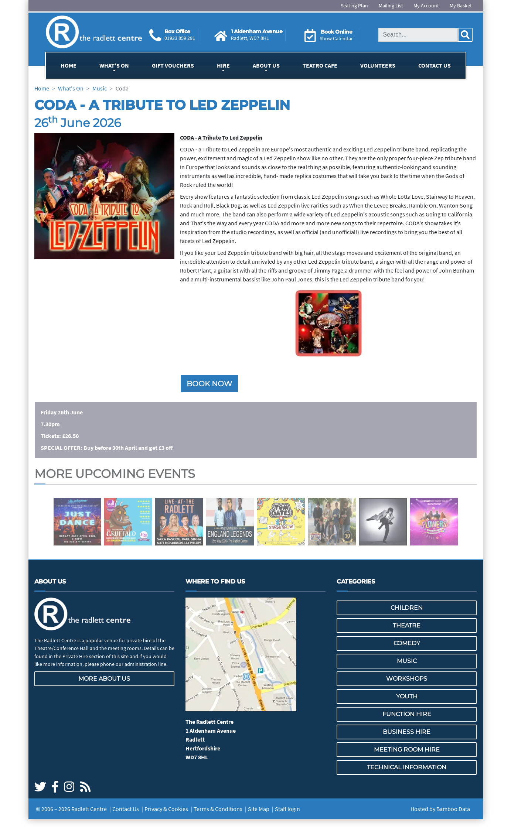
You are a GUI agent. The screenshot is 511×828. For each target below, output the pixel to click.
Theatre (406, 625)
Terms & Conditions (218, 808)
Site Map (258, 808)
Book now (209, 383)
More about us (104, 678)
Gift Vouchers (173, 65)
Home (68, 65)
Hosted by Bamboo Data (440, 808)
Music (407, 660)
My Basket (461, 5)
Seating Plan (354, 5)
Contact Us (434, 65)
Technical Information (406, 767)
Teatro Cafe (320, 65)
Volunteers (377, 65)
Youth (407, 696)
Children (407, 607)
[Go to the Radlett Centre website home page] (94, 32)
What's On (114, 65)
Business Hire (406, 731)
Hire (223, 65)
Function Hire (406, 714)
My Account (426, 5)
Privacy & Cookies (166, 808)
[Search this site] (418, 35)
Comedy (407, 643)
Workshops (406, 678)
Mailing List (391, 5)
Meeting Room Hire (407, 749)
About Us (266, 65)
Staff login (287, 808)
